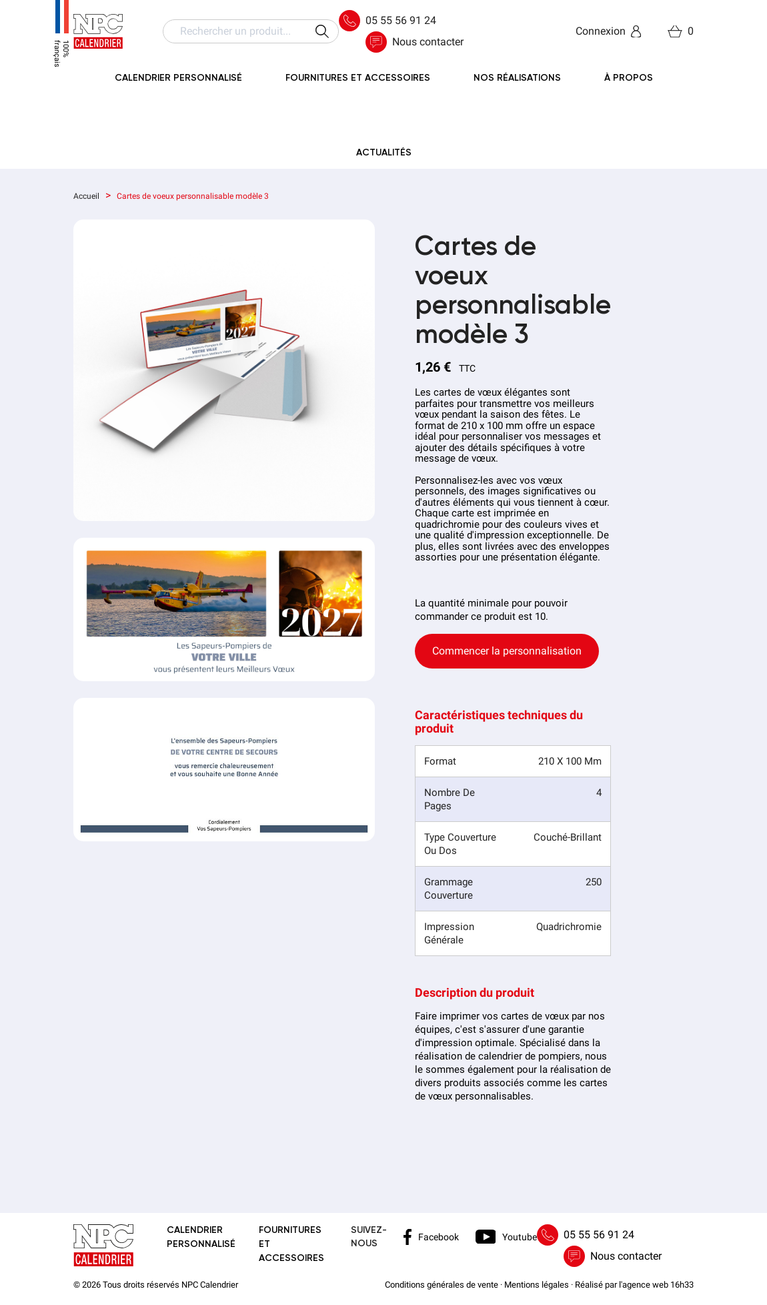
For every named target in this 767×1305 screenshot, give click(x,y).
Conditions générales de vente (441, 1285)
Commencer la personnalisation (507, 650)
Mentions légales (536, 1285)
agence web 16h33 (658, 1285)
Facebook (431, 1237)
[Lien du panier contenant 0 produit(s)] (681, 31)
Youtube (507, 1237)
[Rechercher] (251, 31)
